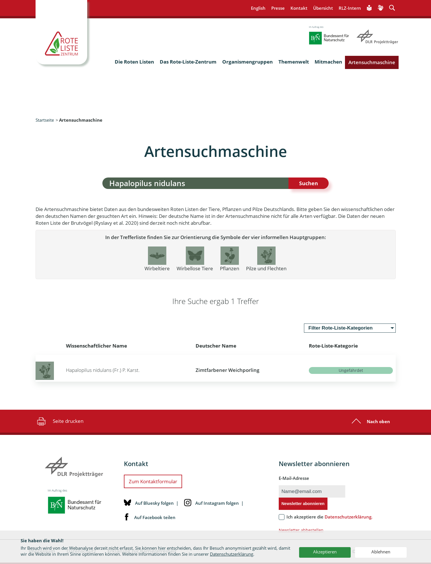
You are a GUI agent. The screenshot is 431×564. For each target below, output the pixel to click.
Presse (278, 8)
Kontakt (298, 8)
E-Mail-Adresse (294, 478)
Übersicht (323, 8)
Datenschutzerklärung (231, 554)
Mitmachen (328, 61)
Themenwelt (293, 61)
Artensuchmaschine (371, 62)
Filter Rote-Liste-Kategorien (341, 328)
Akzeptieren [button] (325, 552)
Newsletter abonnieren (303, 503)
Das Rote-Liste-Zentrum (188, 61)
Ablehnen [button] (380, 552)
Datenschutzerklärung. (349, 517)
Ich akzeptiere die (329, 517)
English (258, 8)
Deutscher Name (216, 345)
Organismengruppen (247, 61)
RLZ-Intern (350, 8)
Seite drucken (59, 421)
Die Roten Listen (134, 61)
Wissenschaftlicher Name (96, 345)
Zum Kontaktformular (153, 481)
